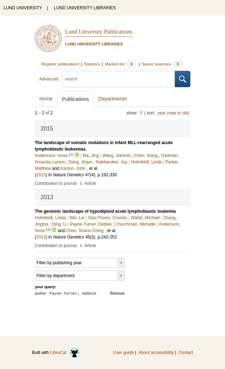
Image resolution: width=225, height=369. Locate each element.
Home (46, 99)
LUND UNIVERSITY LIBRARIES (85, 7)
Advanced (48, 79)
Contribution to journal (56, 183)
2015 (41, 174)
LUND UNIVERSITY (23, 7)
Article (90, 183)
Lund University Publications (98, 32)
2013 (41, 237)
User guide (123, 352)
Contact (185, 352)
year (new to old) (173, 112)
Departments (112, 99)
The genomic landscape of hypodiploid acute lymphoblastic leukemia (105, 211)
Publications (75, 99)
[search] (118, 79)
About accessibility (156, 352)
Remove (117, 293)
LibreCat (65, 352)
